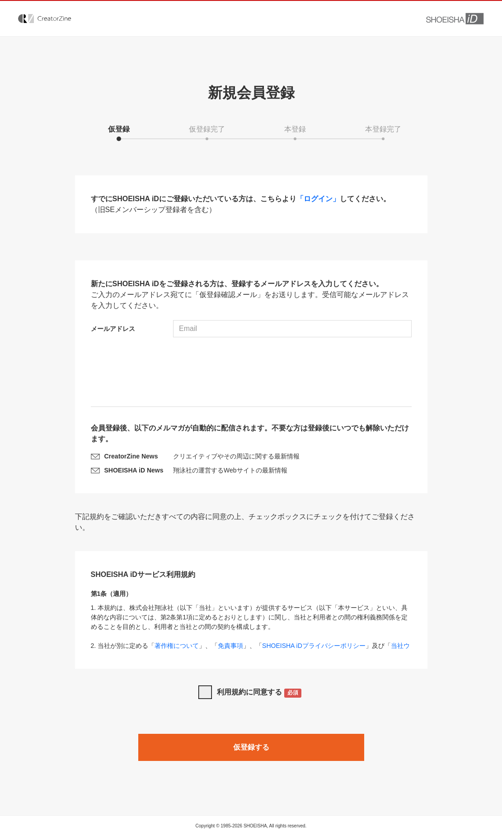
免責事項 (230, 645)
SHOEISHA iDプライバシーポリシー (314, 645)
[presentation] (251, 373)
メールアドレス (113, 328)
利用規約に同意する (259, 693)
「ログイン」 (318, 199)
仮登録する (251, 747)
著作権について (177, 645)
